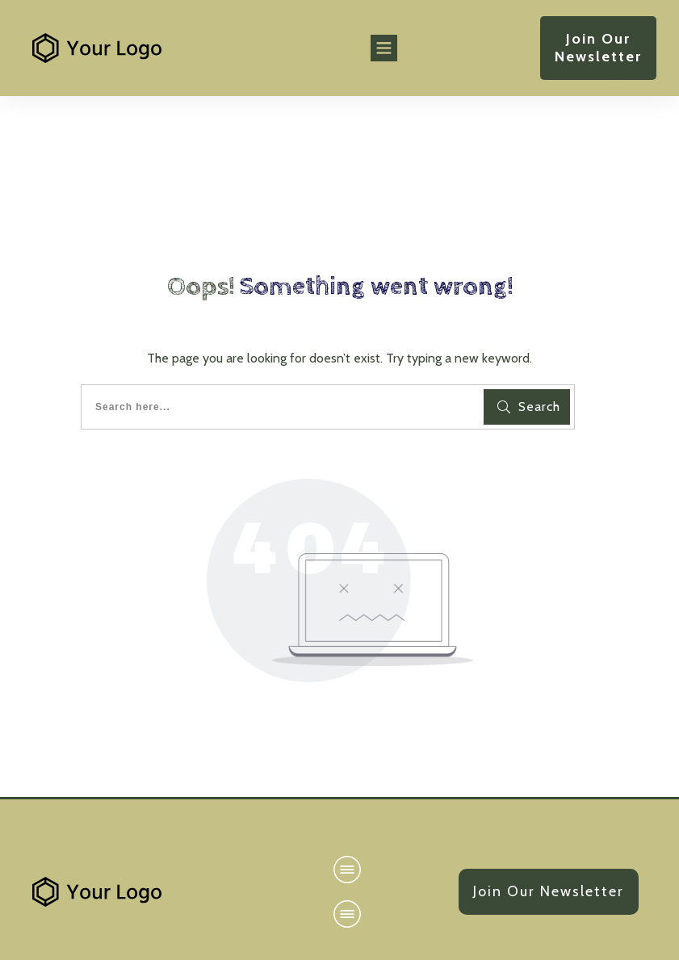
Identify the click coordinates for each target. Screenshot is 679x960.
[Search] (527, 407)
